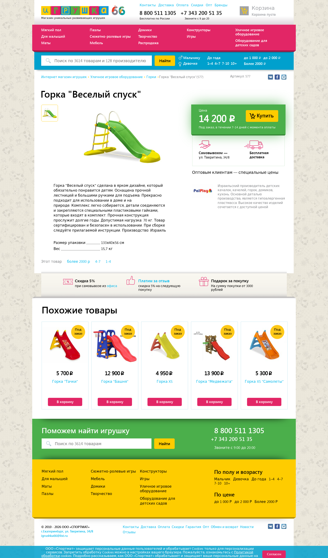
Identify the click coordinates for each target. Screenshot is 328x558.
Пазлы (95, 29)
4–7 (217, 63)
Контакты (148, 5)
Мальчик (222, 479)
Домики (145, 29)
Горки (151, 77)
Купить (265, 115)
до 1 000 (253, 57)
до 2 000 (272, 57)
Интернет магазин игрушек (64, 77)
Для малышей (53, 36)
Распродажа (148, 42)
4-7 (97, 261)
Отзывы (129, 532)
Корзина (263, 8)
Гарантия (193, 527)
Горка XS (165, 381)
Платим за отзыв (154, 280)
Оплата (182, 5)
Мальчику (191, 57)
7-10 (225, 63)
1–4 (210, 63)
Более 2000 (255, 63)
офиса (112, 286)
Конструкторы (198, 29)
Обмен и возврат (224, 527)
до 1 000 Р (223, 502)
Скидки (197, 5)
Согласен (274, 554)
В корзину (65, 401)
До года (213, 57)
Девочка (241, 479)
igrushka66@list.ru (54, 536)
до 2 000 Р (243, 502)
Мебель (96, 42)
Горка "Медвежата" (214, 381)
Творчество (147, 36)
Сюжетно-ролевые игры (110, 36)
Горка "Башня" (114, 381)
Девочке (190, 63)
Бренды (221, 5)
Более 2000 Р (266, 502)
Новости (247, 527)
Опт (209, 5)
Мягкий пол (51, 29)
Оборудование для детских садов (251, 42)
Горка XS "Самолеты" (264, 381)
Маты (46, 42)
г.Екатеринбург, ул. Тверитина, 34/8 (67, 531)
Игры (191, 36)
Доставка (166, 5)
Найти (164, 60)
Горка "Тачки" (65, 381)
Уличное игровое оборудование (249, 31)
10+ (234, 63)
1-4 (108, 261)
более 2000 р (78, 261)
